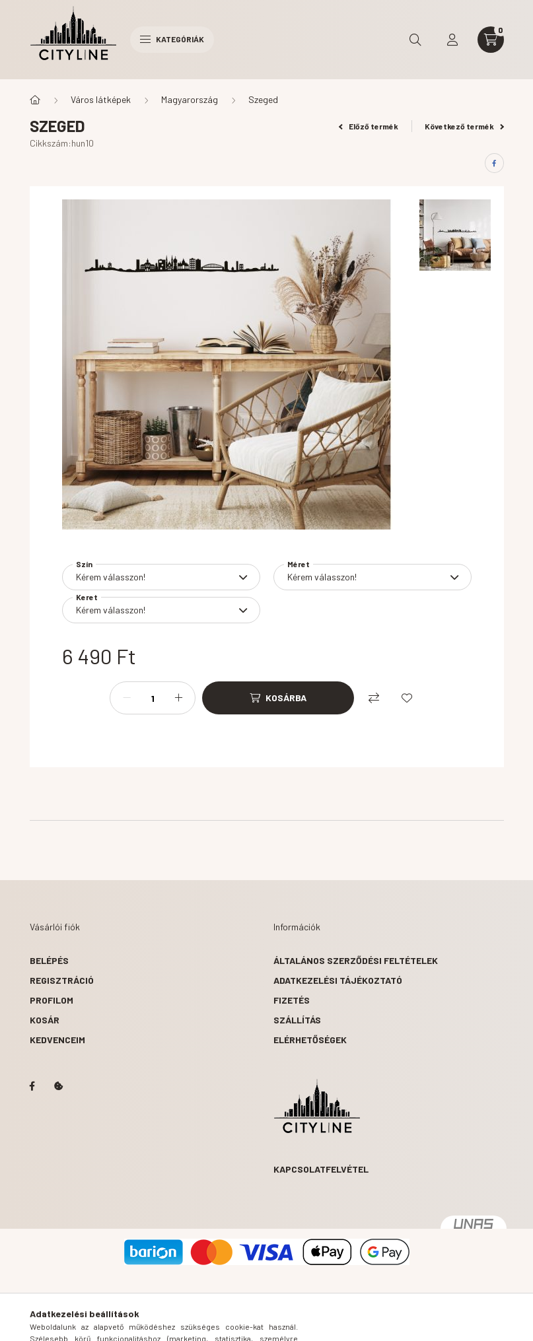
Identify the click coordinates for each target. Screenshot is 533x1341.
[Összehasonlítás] (374, 698)
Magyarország (189, 99)
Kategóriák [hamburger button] (172, 39)
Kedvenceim (57, 1039)
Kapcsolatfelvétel (321, 1169)
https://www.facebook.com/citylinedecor (32, 1086)
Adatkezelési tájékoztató (337, 980)
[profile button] (452, 39)
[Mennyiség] (152, 698)
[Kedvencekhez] (407, 698)
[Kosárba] (278, 697)
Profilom (51, 1000)
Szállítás (297, 1019)
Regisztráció (62, 980)
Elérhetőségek (310, 1039)
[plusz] (178, 698)
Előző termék (368, 126)
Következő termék (464, 126)
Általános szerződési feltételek (355, 960)
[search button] (415, 39)
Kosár (44, 1019)
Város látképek (101, 99)
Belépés (49, 960)
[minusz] (127, 698)
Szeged (263, 99)
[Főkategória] (35, 99)
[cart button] (491, 39)
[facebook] (494, 163)
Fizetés (291, 1000)
